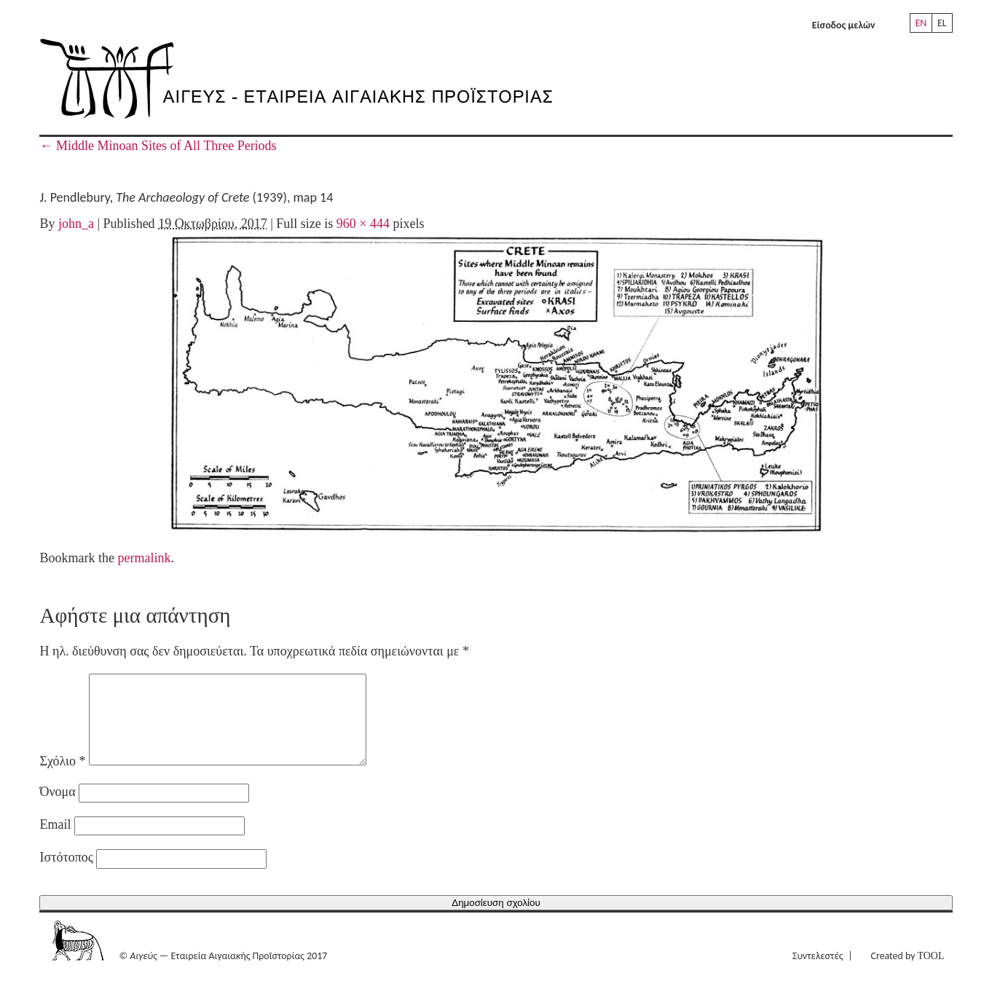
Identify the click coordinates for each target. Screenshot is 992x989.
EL (942, 23)
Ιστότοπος (65, 874)
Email (55, 842)
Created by (908, 973)
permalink (143, 558)
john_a (76, 223)
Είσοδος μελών (843, 25)
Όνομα (57, 809)
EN (921, 23)
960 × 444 (363, 223)
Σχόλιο (62, 778)
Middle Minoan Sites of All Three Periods (157, 145)
